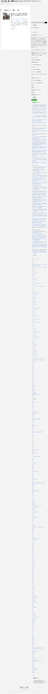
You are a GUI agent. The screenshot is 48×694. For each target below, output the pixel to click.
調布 (33, 623)
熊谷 (33, 556)
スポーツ (33, 312)
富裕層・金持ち (34, 453)
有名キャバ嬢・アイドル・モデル (37, 505)
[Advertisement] (10, 41)
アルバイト (34, 284)
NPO (33, 262)
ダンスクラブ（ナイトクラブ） (36, 322)
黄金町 (33, 672)
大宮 (33, 436)
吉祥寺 (23, 18)
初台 (33, 400)
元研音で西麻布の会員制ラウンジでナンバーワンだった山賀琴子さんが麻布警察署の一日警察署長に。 (39, 215)
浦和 (33, 544)
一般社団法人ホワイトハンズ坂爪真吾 (37, 359)
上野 (33, 364)
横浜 (33, 531)
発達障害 (33, 562)
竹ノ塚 (33, 585)
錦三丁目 (33, 638)
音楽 (33, 654)
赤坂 (33, 626)
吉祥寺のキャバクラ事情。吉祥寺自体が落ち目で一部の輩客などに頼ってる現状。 (19, 15)
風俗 (33, 656)
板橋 (33, 520)
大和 (33, 433)
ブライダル (34, 335)
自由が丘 (33, 600)
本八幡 (33, 513)
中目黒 (33, 371)
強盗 (33, 469)
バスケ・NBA (34, 330)
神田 (33, 574)
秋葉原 (33, 579)
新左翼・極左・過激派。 (35, 490)
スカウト (33, 310)
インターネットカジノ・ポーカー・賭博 (38, 286)
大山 (33, 438)
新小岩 (33, 489)
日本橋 (33, 495)
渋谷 (33, 549)
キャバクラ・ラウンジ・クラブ (18, 18)
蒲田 (33, 608)
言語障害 (33, 621)
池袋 (33, 536)
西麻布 (33, 620)
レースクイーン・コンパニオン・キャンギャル (39, 358)
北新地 (33, 405)
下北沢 (33, 366)
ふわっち (33, 276)
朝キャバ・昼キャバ (35, 507)
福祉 (33, 577)
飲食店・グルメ (34, 659)
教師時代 (33, 484)
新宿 (33, 487)
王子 (33, 559)
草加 (33, 605)
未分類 (33, 510)
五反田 (33, 377)
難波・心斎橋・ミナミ (35, 651)
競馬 (33, 584)
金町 (33, 633)
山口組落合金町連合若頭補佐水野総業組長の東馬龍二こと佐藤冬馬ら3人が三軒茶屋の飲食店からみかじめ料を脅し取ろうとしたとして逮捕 (39, 106)
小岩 (33, 454)
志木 (33, 472)
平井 (33, 466)
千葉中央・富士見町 (35, 412)
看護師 (33, 566)
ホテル (33, 341)
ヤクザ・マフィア (35, 353)
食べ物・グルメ (34, 657)
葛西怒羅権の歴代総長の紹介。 (36, 229)
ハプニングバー (34, 328)
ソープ (33, 317)
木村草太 (33, 508)
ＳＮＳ (33, 675)
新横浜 (33, 492)
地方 (33, 428)
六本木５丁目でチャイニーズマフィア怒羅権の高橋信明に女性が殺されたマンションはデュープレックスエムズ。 (39, 154)
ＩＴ (33, 674)
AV (32, 257)
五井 (33, 376)
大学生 (33, 435)
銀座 (33, 636)
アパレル (33, 281)
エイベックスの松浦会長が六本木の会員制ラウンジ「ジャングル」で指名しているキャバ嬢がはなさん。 (39, 116)
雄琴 (33, 649)
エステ (33, 287)
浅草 (33, 541)
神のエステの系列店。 (35, 165)
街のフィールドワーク (35, 616)
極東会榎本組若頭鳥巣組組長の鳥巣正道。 (38, 178)
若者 (33, 603)
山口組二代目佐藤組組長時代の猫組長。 (38, 234)
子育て (33, 446)
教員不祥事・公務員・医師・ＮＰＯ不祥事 (38, 482)
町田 (33, 561)
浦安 (33, 546)
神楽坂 (33, 572)
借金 (33, 387)
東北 (33, 518)
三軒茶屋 (33, 361)
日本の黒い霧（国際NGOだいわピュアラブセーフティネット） (21, 1)
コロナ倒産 (34, 302)
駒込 (33, 662)
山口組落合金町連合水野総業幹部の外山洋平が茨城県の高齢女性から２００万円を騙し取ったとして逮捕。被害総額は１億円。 (39, 143)
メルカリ (33, 348)
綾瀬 (33, 592)
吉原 (33, 415)
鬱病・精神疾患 (34, 669)
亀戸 (33, 374)
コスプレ (33, 299)
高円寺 (33, 664)
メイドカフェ (34, 346)
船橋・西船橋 (34, 602)
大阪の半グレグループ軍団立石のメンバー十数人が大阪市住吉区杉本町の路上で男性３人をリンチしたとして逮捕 (39, 210)
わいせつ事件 (34, 279)
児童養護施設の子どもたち (36, 394)
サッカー (33, 305)
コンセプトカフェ (35, 304)
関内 (33, 644)
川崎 (33, 461)
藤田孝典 (33, 613)
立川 (33, 582)
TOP (2, 4)
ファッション (34, 333)
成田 (33, 477)
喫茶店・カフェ (34, 425)
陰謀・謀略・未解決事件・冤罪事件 (24, 688)
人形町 (33, 382)
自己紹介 (33, 598)
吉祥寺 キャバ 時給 (24, 687)
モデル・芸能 (34, 351)
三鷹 (33, 363)
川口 (33, 459)
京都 (33, 381)
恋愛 (33, 474)
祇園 (33, 569)
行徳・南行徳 (34, 615)
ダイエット (34, 320)
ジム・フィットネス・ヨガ (36, 307)
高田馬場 (33, 667)
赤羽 (33, 628)
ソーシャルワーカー (35, 315)
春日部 (33, 502)
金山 (33, 631)
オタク (33, 289)
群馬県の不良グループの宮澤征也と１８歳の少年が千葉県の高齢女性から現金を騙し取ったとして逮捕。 (39, 147)
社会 (33, 567)
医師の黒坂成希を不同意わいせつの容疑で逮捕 (39, 139)
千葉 (33, 410)
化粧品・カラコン (35, 402)
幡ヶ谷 (33, 464)
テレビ (33, 323)
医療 (33, 407)
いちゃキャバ (34, 269)
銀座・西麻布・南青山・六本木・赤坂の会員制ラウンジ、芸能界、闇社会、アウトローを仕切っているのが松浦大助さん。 (39, 188)
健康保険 (33, 389)
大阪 (33, 443)
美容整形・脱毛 (34, 595)
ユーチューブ (34, 356)
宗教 (33, 448)
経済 (33, 590)
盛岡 (33, 564)
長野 (33, 641)
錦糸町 (33, 639)
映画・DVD (34, 500)
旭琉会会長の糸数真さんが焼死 (36, 185)
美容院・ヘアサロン (35, 597)
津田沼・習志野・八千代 (35, 538)
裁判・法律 (34, 618)
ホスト (33, 340)
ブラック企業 (34, 338)
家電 (33, 451)
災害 (33, 554)
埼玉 (33, 430)
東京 (33, 515)
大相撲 (33, 441)
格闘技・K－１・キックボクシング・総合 (38, 526)
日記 (33, 497)
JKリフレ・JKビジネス (35, 259)
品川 (33, 423)
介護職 (33, 384)
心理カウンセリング (35, 471)
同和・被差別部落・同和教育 (36, 418)
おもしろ (33, 271)
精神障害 (33, 587)
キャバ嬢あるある (35, 294)
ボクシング (34, 343)
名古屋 (33, 420)
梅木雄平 (33, 528)
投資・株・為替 (34, 479)
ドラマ (33, 325)
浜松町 (33, 543)
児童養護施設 (34, 392)
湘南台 (33, 551)
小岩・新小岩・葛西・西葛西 (36, 456)
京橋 (33, 379)
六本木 (33, 397)
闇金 (33, 646)
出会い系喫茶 (34, 399)
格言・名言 (34, 525)
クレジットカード (35, 297)
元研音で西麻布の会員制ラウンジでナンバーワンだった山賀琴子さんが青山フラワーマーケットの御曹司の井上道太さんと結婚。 (39, 200)
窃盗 (33, 580)
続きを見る (13, 28)
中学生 (33, 369)
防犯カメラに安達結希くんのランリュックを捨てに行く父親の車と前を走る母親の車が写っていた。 (39, 112)
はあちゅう (34, 274)
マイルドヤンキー (35, 345)
